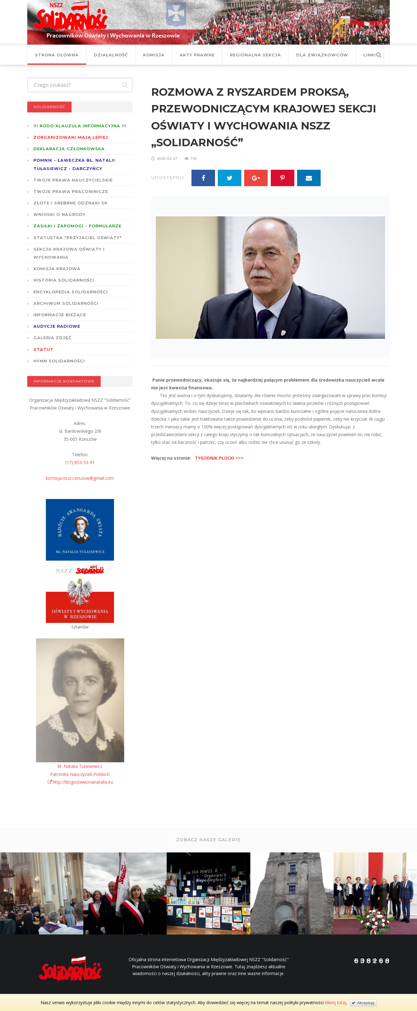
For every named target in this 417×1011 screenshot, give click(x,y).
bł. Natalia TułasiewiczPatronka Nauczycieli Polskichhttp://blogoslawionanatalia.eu (80, 774)
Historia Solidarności (63, 280)
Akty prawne (197, 54)
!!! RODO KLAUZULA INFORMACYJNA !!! (79, 125)
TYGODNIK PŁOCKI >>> (219, 458)
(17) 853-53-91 (80, 462)
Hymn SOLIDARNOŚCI (59, 360)
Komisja (154, 54)
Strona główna (57, 54)
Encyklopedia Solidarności (70, 291)
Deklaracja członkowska (69, 148)
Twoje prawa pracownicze (70, 191)
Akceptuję (363, 1002)
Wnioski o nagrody (59, 214)
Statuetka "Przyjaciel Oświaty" (77, 237)
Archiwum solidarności (66, 303)
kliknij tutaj (335, 1002)
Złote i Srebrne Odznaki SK (70, 202)
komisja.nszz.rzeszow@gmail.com (80, 478)
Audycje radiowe (56, 326)
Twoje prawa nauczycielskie (73, 179)
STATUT (43, 349)
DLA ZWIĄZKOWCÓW (322, 54)
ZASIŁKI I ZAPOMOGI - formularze (77, 225)
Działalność (111, 54)
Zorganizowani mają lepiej (70, 137)
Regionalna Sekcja (255, 54)
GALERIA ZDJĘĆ (52, 337)
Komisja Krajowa (57, 268)
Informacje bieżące (59, 314)
